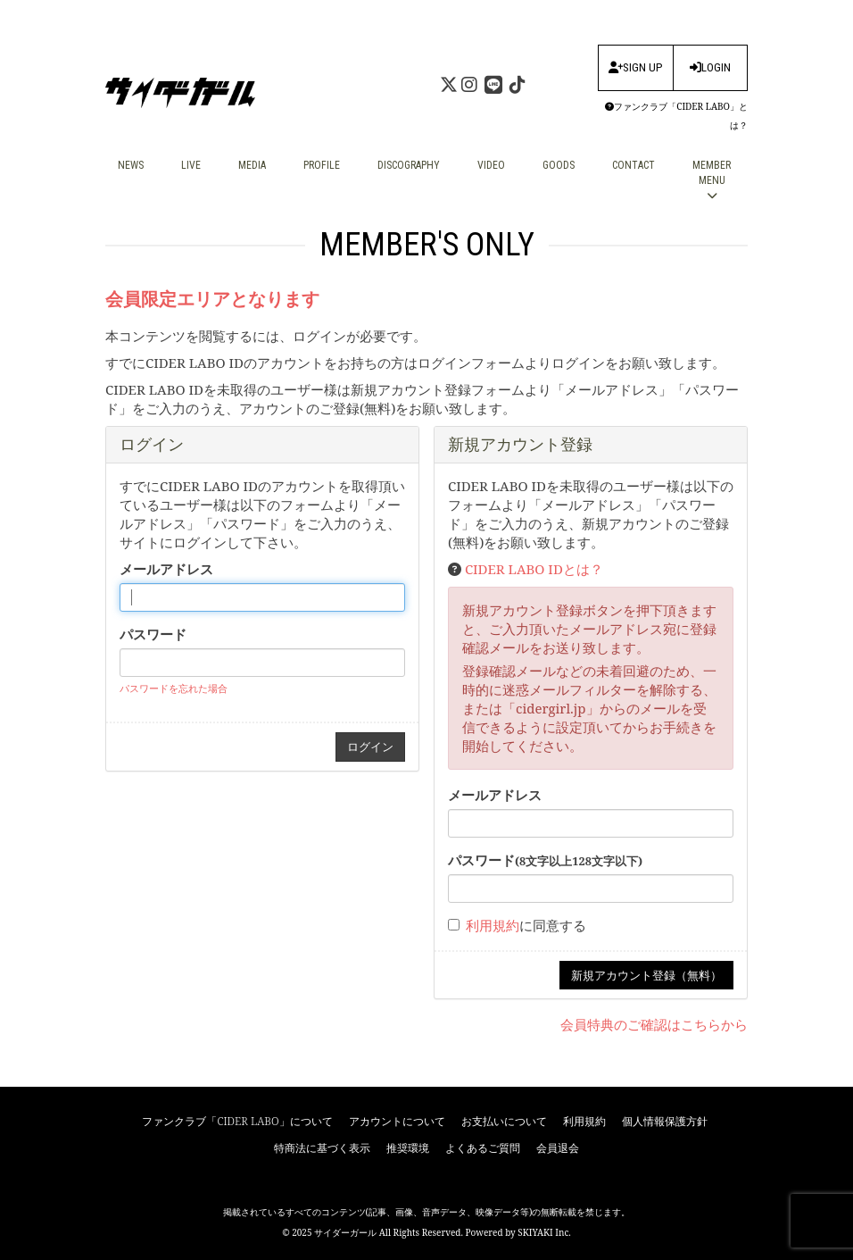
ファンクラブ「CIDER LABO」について (237, 1121)
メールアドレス (166, 569)
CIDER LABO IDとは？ (534, 569)
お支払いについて (504, 1121)
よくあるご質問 (482, 1148)
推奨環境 (407, 1148)
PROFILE (321, 165)
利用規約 (492, 925)
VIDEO (491, 165)
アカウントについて (397, 1121)
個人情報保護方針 (665, 1121)
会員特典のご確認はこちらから (654, 1024)
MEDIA (252, 165)
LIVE (191, 165)
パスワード (153, 634)
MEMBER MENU (711, 180)
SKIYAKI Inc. (544, 1232)
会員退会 (557, 1148)
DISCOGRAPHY (408, 165)
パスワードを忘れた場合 (174, 688)
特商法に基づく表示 (322, 1148)
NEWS (131, 165)
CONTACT (633, 165)
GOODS (558, 165)
